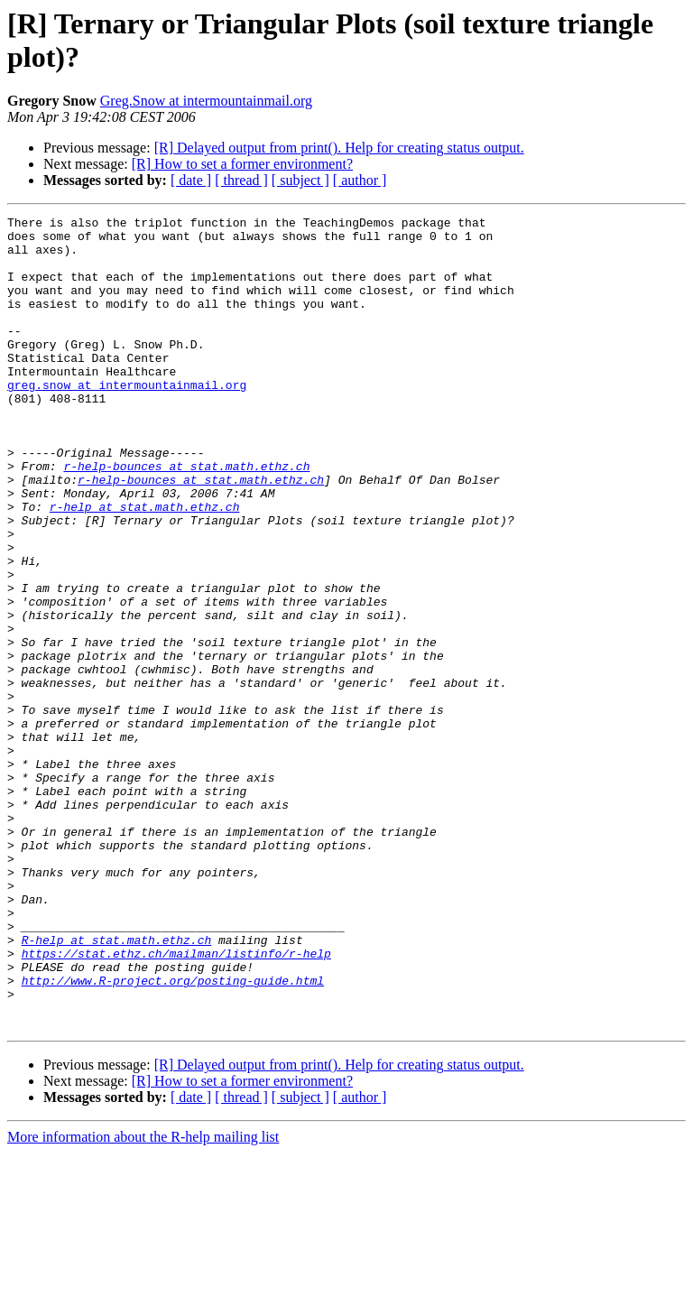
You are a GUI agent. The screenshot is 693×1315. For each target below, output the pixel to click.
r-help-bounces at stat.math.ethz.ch (186, 517)
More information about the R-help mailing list (143, 1299)
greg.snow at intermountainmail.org (126, 420)
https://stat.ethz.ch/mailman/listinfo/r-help (176, 1102)
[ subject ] (300, 180)
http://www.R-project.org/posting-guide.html (173, 1134)
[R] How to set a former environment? (242, 163)
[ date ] (191, 180)
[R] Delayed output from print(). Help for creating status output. (339, 147)
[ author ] (360, 180)
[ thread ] (241, 180)
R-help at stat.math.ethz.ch (117, 1086)
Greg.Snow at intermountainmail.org (206, 100)
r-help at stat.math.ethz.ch (145, 566)
